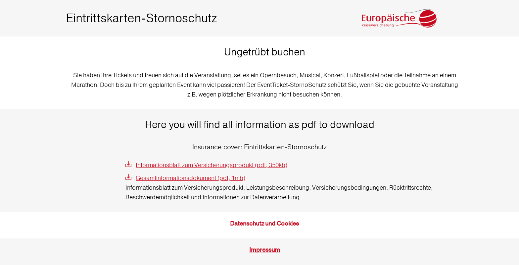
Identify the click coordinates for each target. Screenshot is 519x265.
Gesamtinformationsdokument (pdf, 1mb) (190, 178)
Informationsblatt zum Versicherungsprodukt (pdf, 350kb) (211, 165)
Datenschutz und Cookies (264, 224)
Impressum (264, 250)
